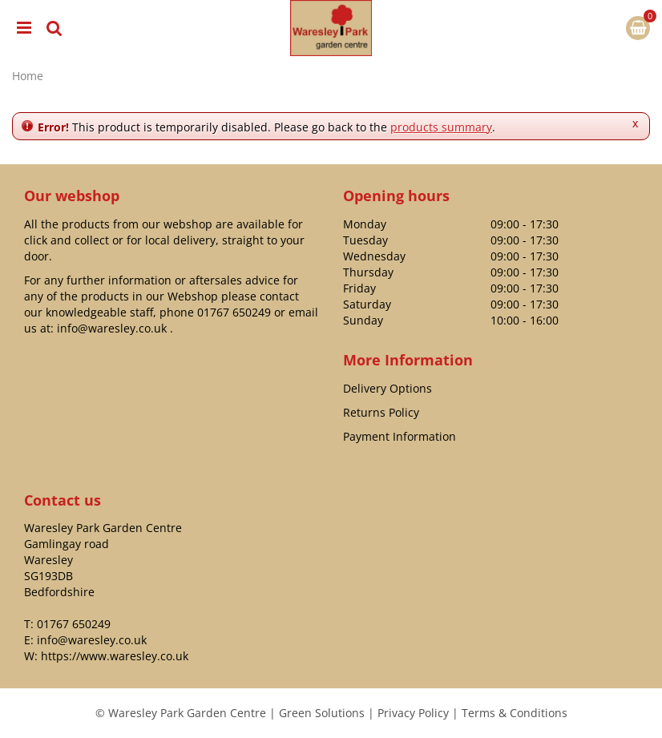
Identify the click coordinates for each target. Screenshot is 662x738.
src (54, 28)
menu (24, 28)
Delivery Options (387, 388)
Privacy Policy (413, 712)
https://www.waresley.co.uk (114, 655)
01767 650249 (234, 312)
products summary (441, 127)
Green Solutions (322, 712)
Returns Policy (381, 412)
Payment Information (399, 436)
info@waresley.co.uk (112, 328)
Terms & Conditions (514, 712)
